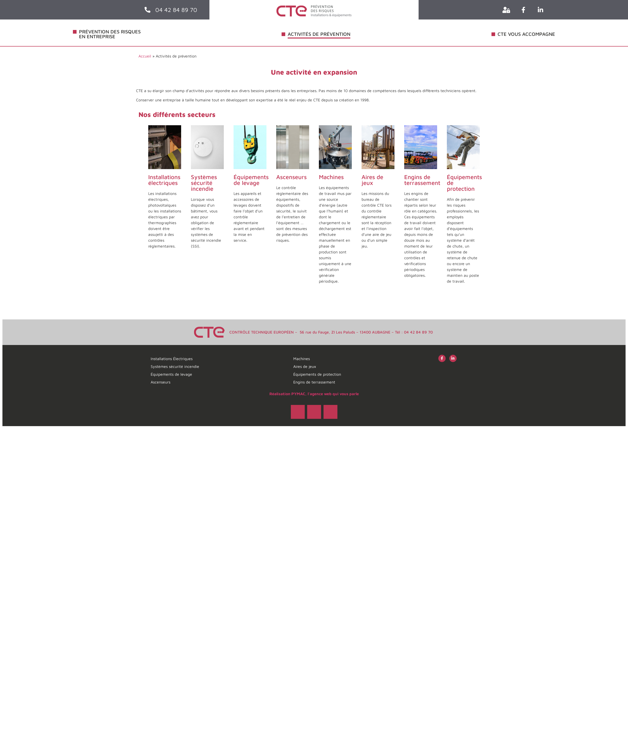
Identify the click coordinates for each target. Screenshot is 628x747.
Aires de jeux (372, 179)
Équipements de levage (251, 179)
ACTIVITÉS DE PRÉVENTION (319, 34)
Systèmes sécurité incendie (204, 182)
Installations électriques (164, 179)
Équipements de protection (317, 374)
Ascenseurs (291, 176)
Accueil (144, 56)
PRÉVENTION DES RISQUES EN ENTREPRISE (110, 34)
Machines (331, 176)
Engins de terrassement (422, 179)
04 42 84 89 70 (176, 9)
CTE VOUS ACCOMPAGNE (526, 34)
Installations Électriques (172, 358)
